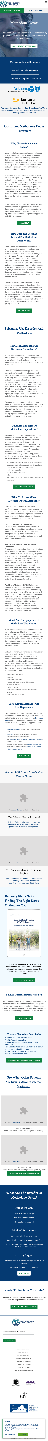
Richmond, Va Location (23, 1359)
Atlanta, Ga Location (24, 1365)
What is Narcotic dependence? (16, 1040)
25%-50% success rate (34, 744)
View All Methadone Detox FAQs (24, 1060)
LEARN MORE (24, 311)
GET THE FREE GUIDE (24, 487)
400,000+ (10, 734)
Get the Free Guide (24, 980)
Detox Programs (22, 1347)
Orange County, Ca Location (23, 1370)
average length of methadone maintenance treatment (26, 739)
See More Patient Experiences (24, 1173)
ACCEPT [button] (23, 1434)
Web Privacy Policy (23, 1356)
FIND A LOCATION (24, 1018)
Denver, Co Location (24, 1362)
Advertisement (17, 810)
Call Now (24, 223)
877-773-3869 (37, 11)
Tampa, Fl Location (24, 1368)
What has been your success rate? (18, 1038)
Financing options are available (24, 113)
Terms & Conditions (23, 1350)
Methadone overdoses (14, 729)
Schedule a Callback (12, 10)
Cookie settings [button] (10, 1434)
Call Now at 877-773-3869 (24, 46)
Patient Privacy (23, 1353)
